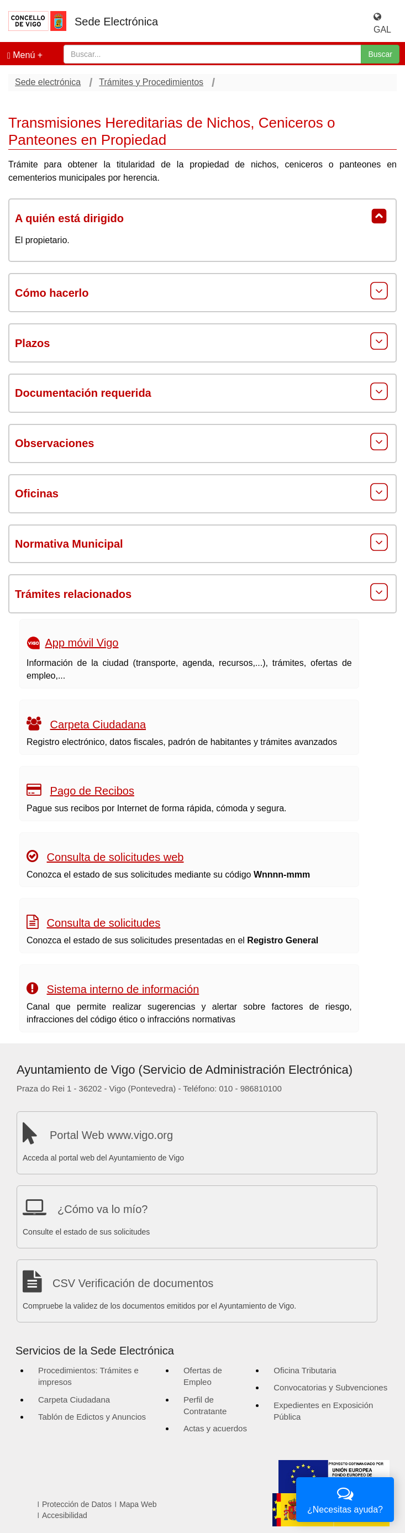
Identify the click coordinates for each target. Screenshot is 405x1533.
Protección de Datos (77, 1504)
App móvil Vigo (81, 643)
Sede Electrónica (116, 21)
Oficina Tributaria (304, 1370)
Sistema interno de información (123, 989)
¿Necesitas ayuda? (345, 1498)
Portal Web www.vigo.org (111, 1135)
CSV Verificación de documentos (132, 1283)
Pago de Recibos (92, 791)
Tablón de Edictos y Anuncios (92, 1416)
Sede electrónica (48, 82)
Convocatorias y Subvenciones (330, 1387)
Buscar (380, 54)
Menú (21, 55)
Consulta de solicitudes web (115, 857)
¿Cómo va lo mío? (102, 1209)
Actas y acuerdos (215, 1428)
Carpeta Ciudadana (98, 724)
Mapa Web (137, 1504)
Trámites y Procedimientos (151, 82)
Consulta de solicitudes (104, 923)
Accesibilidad (64, 1515)
